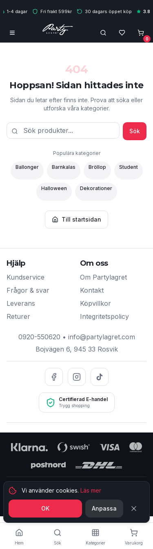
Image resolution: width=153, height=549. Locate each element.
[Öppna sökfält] (103, 33)
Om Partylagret (103, 277)
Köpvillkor (95, 303)
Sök (134, 131)
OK (45, 509)
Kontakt (92, 290)
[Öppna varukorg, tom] (141, 33)
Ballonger (27, 167)
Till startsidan (76, 219)
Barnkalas (63, 167)
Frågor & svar (28, 290)
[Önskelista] (122, 33)
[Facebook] (54, 377)
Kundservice (25, 277)
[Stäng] (135, 509)
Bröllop (97, 167)
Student (128, 167)
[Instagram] (77, 377)
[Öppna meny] (12, 33)
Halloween (54, 188)
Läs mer (90, 491)
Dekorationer (96, 188)
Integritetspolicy (104, 316)
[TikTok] (100, 377)
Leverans (21, 303)
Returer (18, 316)
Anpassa (104, 509)
